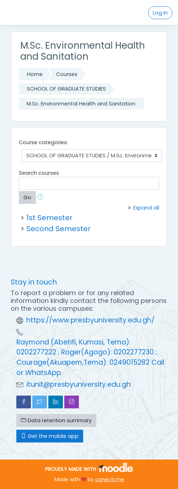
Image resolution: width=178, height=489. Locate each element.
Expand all (146, 207)
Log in (160, 12)
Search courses (39, 172)
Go (27, 197)
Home (35, 74)
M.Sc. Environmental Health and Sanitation (81, 103)
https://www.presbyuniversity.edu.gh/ (90, 320)
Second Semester (58, 229)
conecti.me (109, 479)
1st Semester (49, 218)
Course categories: (43, 142)
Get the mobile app (50, 436)
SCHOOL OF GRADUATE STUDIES (66, 88)
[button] (42, 197)
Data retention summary (56, 420)
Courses (66, 74)
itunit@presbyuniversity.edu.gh (78, 384)
